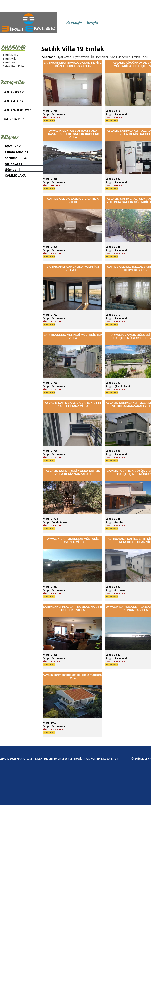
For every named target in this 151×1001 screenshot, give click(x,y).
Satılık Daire (10, 54)
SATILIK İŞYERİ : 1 (14, 119)
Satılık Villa (9, 58)
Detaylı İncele (49, 120)
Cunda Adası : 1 (16, 152)
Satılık (7, 62)
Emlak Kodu (140, 57)
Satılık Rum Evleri (14, 66)
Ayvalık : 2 (13, 146)
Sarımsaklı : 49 (16, 158)
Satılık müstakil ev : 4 (17, 110)
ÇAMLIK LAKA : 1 (17, 175)
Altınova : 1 (13, 164)
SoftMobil (141, 758)
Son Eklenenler (120, 57)
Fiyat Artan (64, 57)
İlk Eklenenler (99, 57)
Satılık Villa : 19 (13, 101)
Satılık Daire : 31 (14, 92)
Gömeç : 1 (12, 169)
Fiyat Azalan (81, 57)
